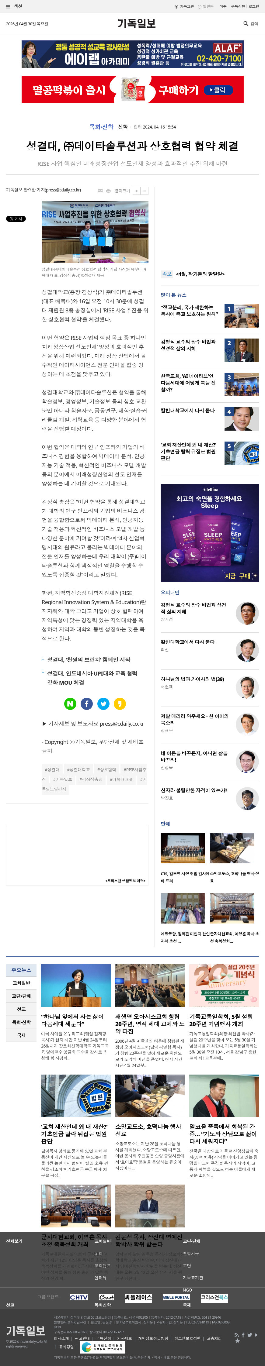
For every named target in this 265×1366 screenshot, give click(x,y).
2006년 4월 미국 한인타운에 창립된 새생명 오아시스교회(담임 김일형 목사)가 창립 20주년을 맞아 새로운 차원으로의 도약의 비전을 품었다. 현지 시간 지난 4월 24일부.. (149, 1053)
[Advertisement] (210, 225)
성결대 (53, 769)
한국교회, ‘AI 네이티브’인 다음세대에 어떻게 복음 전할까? (188, 383)
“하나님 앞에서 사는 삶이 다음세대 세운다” (72, 1020)
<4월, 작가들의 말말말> (200, 274)
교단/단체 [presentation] (21, 996)
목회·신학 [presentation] (21, 1022)
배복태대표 (122, 779)
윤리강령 (66, 1347)
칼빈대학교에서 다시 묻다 (187, 410)
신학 (123, 127)
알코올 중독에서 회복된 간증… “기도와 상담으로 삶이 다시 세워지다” (223, 1134)
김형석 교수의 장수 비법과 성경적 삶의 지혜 (188, 345)
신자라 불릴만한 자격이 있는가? (194, 790)
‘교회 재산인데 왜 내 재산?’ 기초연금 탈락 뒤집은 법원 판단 (188, 452)
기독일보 (64, 779)
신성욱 (167, 767)
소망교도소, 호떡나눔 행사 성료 (148, 1130)
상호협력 (108, 769)
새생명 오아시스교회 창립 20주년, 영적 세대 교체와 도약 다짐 (150, 1024)
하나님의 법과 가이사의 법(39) (192, 679)
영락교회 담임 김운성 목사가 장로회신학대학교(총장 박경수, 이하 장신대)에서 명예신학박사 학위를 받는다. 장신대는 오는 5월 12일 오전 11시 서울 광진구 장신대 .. (149, 1266)
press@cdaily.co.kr (63, 190)
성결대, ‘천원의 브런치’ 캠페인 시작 (88, 659)
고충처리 (214, 1338)
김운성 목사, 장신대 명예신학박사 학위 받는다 (149, 1240)
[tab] (21, 983)
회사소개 (61, 1338)
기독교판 (187, 6)
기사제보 (124, 1338)
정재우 (167, 730)
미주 (222, 6)
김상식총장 (92, 779)
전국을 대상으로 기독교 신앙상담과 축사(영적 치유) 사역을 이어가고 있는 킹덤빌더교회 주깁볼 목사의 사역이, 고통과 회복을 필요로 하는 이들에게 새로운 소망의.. (223, 1163)
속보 (167, 274)
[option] (185, 860)
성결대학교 (79, 769)
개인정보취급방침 (153, 1338)
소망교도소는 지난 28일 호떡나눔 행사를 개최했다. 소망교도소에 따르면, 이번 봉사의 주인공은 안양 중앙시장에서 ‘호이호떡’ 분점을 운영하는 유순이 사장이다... (149, 1156)
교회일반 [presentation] (21, 983)
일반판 (208, 6)
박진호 (167, 798)
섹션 (14, 6)
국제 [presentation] (21, 1035)
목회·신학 (101, 127)
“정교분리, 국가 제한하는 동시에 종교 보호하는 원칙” (189, 311)
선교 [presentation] (21, 1009)
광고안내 (82, 1338)
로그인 (254, 6)
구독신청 (238, 6)
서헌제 (167, 687)
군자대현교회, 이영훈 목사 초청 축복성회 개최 (74, 1240)
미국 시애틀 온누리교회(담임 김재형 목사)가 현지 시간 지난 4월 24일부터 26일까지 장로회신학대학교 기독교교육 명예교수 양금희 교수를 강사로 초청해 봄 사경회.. (75, 1046)
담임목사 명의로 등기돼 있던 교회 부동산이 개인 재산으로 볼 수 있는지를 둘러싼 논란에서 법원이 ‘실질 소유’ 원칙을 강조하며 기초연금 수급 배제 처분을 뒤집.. (74, 1163)
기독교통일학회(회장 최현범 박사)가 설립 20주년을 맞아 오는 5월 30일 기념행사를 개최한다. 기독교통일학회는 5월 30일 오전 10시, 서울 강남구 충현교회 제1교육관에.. (223, 1046)
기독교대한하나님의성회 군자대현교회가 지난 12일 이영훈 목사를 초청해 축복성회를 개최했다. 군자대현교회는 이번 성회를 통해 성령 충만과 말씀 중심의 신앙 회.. (75, 1266)
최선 (165, 649)
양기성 (167, 619)
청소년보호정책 (187, 1338)
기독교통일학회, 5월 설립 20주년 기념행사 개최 (221, 1020)
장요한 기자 (34, 190)
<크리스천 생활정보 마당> (125, 880)
